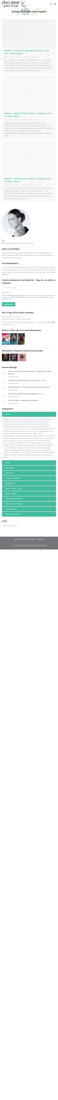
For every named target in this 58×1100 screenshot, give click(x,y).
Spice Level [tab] (8, 468)
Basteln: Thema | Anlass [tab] (12, 488)
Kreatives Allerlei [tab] (9, 509)
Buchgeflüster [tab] (9, 483)
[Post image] (4, 372)
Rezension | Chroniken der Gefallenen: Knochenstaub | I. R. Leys (26, 380)
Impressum (32, 539)
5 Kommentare (33, 119)
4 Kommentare (35, 57)
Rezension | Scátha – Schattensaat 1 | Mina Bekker (23, 400)
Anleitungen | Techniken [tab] (12, 499)
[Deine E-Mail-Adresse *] (11, 288)
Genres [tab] (6, 414)
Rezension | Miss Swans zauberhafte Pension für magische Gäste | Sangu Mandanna (29, 373)
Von (16, 57)
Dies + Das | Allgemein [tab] (11, 514)
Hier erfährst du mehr (8, 325)
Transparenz (40, 539)
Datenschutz (23, 539)
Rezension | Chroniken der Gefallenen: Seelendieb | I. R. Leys (25, 394)
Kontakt (16, 539)
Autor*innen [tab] (8, 473)
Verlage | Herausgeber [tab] (11, 478)
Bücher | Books (8, 57)
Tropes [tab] (6, 463)
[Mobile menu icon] (55, 4)
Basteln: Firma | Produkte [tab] (12, 504)
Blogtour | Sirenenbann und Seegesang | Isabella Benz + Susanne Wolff (29, 387)
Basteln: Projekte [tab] (10, 493)
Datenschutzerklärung (15, 295)
